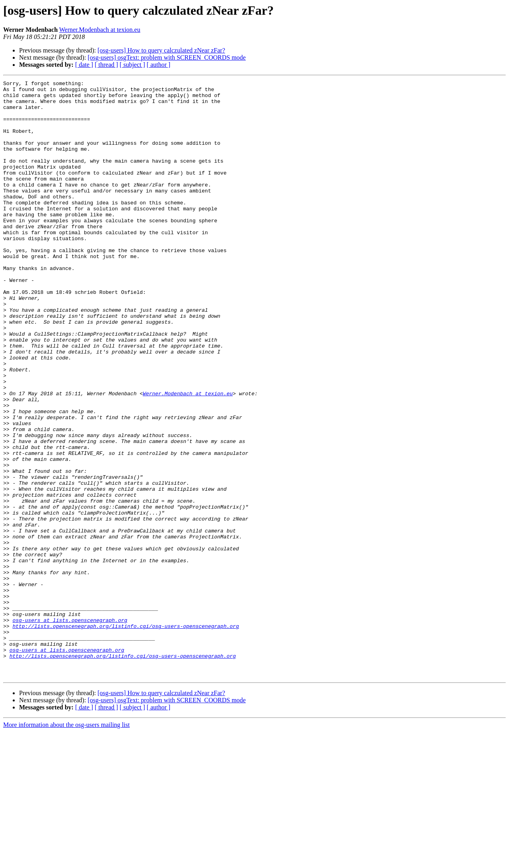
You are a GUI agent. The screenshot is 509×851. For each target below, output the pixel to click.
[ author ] (159, 64)
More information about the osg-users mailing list (66, 844)
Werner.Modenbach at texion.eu (99, 29)
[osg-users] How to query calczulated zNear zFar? (161, 50)
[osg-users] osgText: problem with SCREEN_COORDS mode (166, 57)
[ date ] (84, 64)
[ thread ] (106, 64)
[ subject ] (132, 64)
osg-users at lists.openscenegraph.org (69, 728)
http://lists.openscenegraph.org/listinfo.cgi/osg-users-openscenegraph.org (125, 735)
